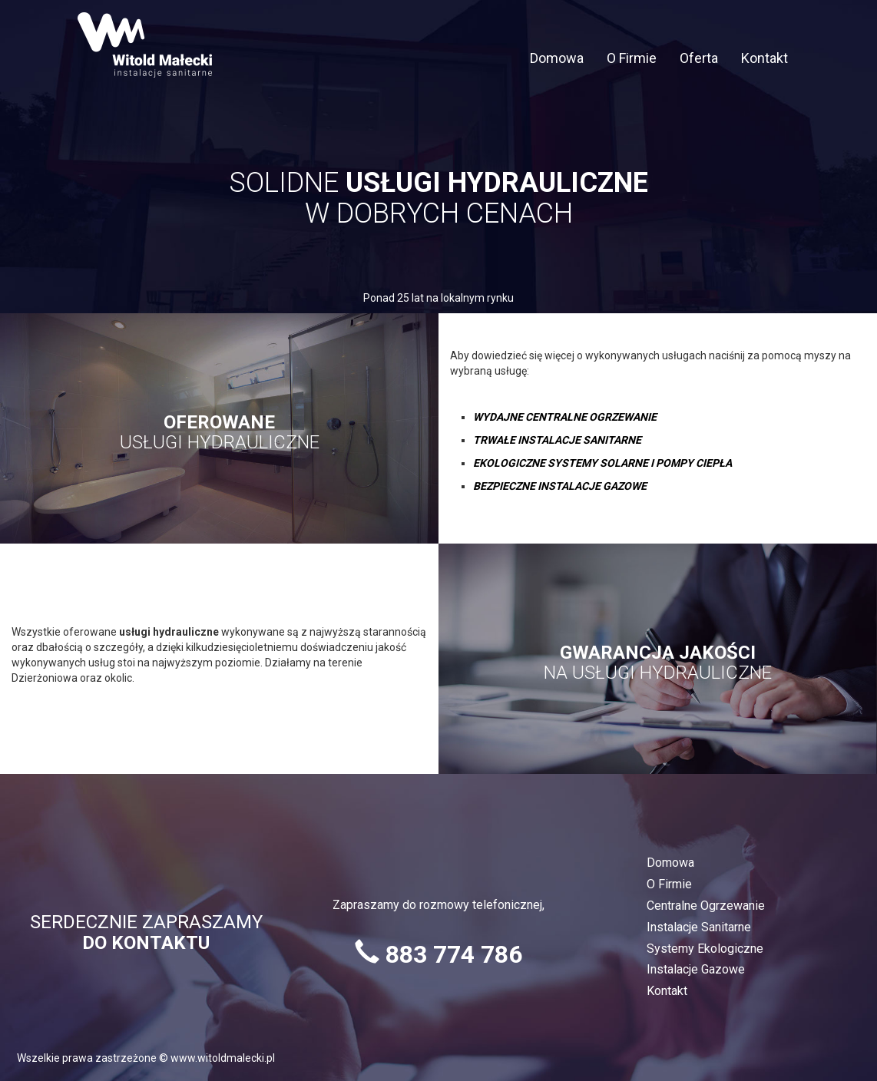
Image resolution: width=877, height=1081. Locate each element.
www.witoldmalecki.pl (222, 1058)
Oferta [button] (699, 58)
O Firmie (632, 58)
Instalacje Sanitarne (699, 927)
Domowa (557, 58)
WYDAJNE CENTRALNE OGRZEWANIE (565, 417)
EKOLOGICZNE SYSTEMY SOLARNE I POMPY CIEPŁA (602, 463)
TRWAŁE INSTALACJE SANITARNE (557, 440)
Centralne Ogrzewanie (706, 905)
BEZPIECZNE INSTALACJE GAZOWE (560, 486)
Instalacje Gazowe (696, 969)
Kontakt (764, 58)
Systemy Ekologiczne (705, 948)
